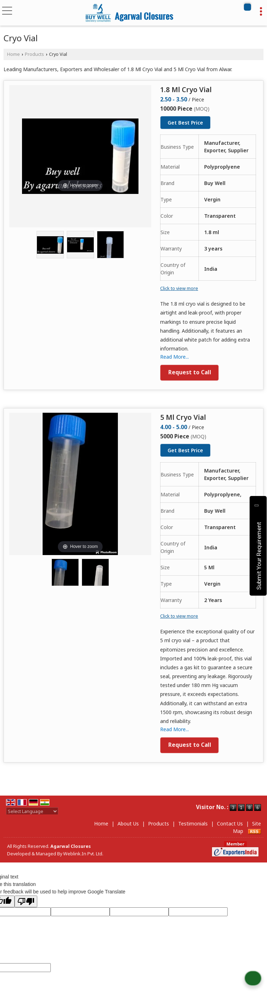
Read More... (174, 356)
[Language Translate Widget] (32, 811)
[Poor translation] (26, 901)
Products (34, 54)
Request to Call (189, 372)
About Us (128, 823)
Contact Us (230, 823)
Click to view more (179, 288)
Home (13, 54)
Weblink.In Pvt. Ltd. (83, 854)
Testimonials (193, 823)
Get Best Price (185, 122)
